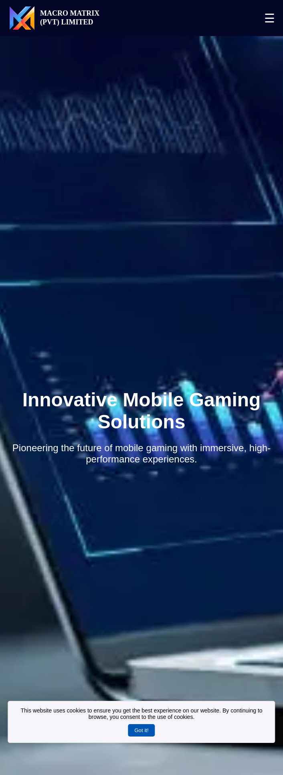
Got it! (141, 730)
